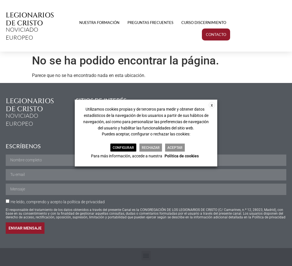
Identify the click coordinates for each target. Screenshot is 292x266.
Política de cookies (182, 156)
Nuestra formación (99, 22)
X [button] (212, 105)
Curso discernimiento (203, 22)
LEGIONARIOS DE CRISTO (30, 19)
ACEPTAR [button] (174, 148)
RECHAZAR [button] (151, 148)
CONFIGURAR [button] (123, 148)
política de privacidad (86, 202)
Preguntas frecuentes (150, 22)
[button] (146, 255)
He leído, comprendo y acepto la (58, 202)
